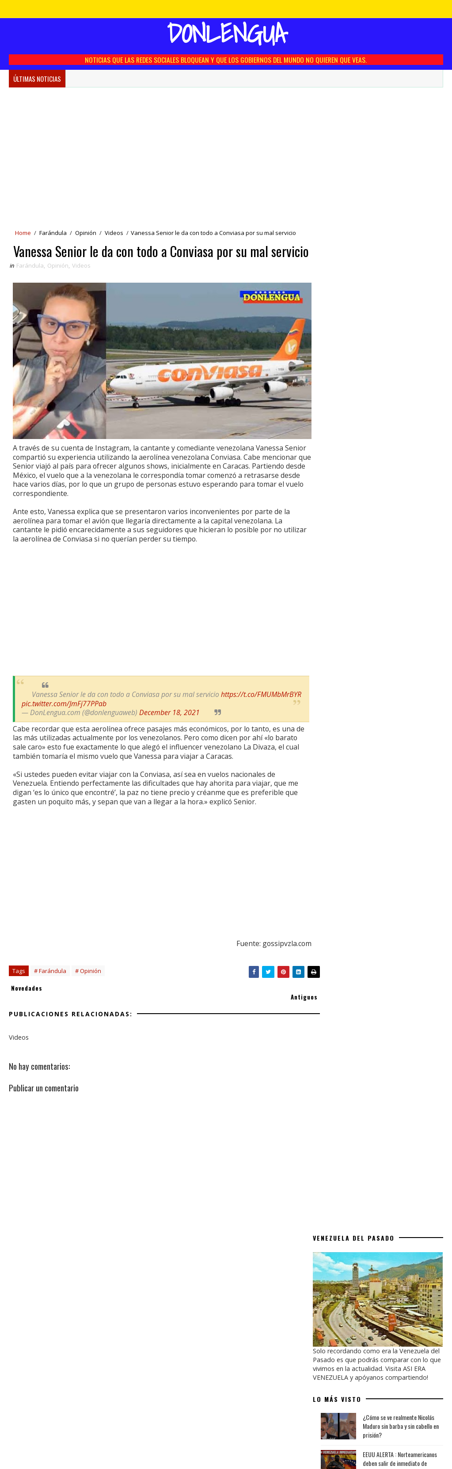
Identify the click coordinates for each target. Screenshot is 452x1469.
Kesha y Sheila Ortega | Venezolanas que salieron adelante (402, 619)
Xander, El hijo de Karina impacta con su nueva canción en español (400, 509)
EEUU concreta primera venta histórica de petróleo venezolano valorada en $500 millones (400, 403)
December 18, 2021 (170, 725)
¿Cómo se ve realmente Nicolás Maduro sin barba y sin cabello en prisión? (401, 292)
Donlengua (226, 33)
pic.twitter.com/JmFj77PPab (146, 715)
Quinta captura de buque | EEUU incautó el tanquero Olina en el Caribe (399, 366)
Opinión (85, 233)
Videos (114, 233)
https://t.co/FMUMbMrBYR (62, 715)
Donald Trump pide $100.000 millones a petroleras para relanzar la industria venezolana (399, 440)
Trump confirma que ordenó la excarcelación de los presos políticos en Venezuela (397, 586)
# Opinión (88, 992)
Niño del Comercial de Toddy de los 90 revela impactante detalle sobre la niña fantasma (403, 549)
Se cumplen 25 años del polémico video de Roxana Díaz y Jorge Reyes (402, 473)
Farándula (53, 233)
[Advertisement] (156, 158)
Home (23, 233)
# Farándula (50, 992)
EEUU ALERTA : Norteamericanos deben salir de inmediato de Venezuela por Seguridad (400, 329)
